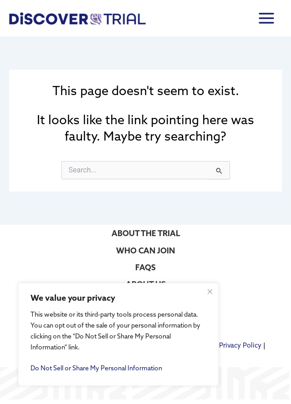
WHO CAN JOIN (145, 250)
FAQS (145, 267)
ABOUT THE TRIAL (146, 233)
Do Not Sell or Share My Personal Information (96, 368)
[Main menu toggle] (266, 18)
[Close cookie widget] (210, 291)
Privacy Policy (240, 345)
